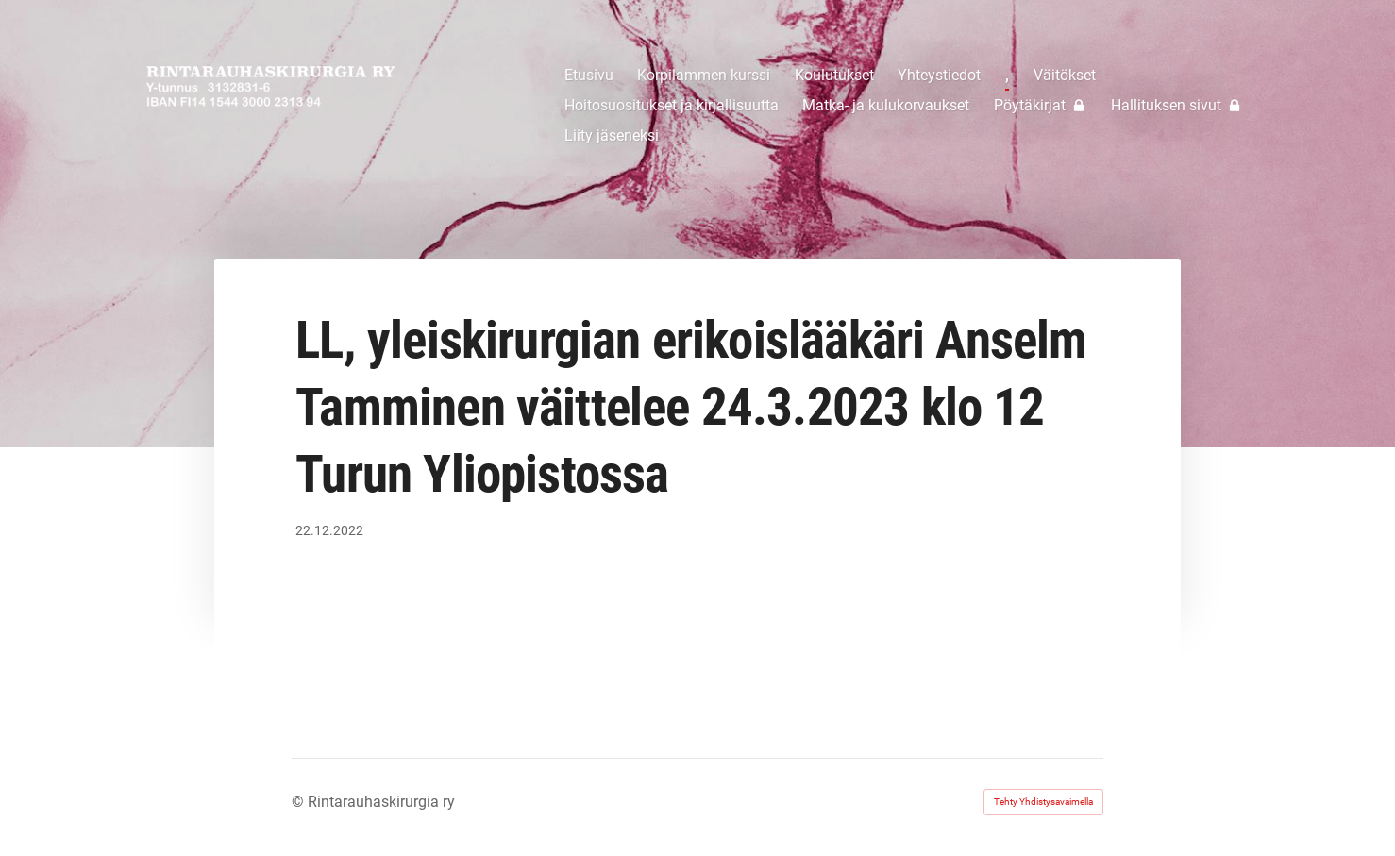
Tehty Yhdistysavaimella (1043, 802)
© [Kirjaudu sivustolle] (300, 802)
